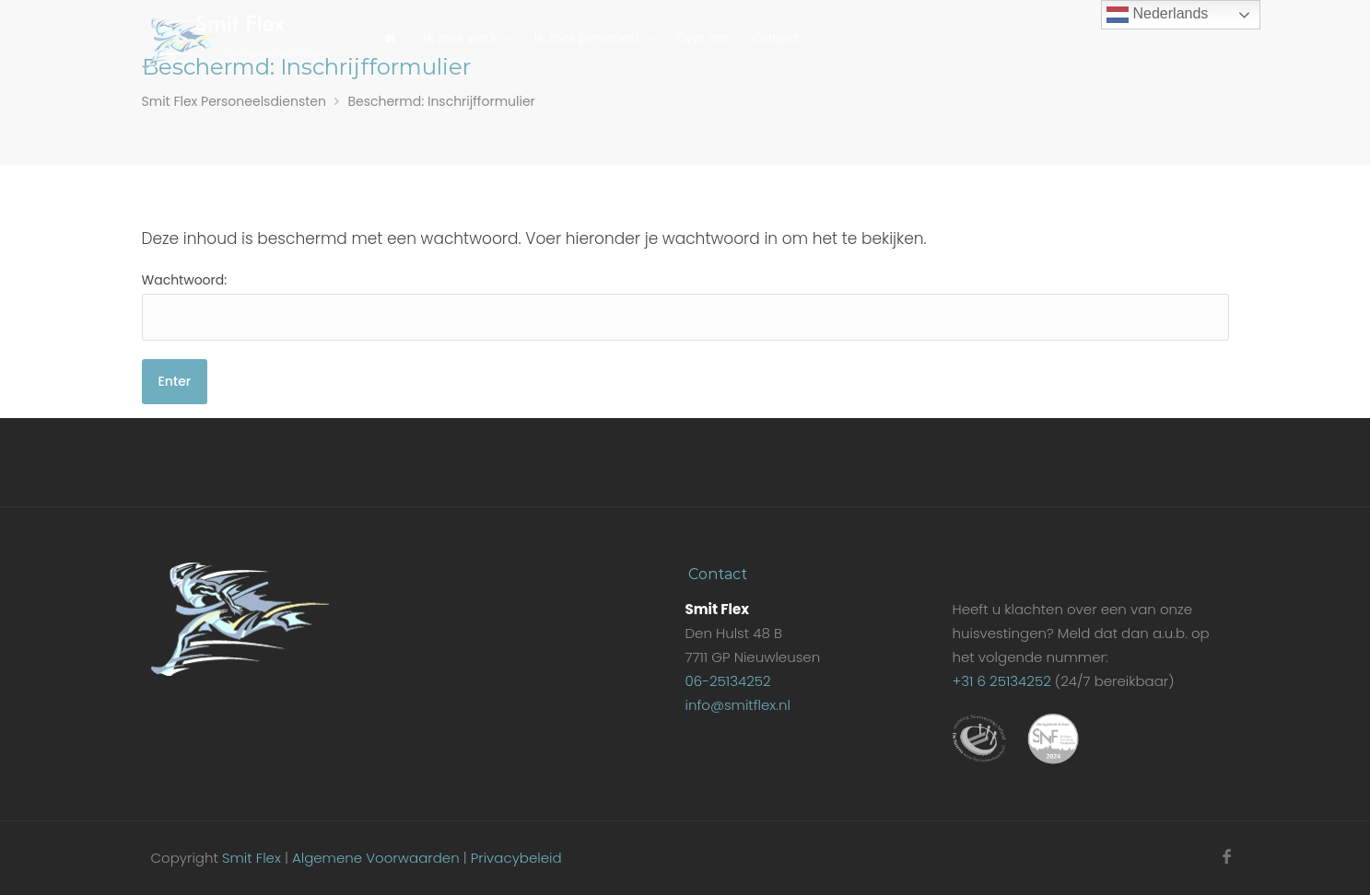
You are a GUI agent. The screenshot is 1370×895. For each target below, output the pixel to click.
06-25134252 (727, 681)
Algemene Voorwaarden (376, 857)
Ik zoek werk (460, 37)
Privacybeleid (516, 857)
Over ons (703, 37)
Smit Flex (251, 857)
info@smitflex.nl (737, 705)
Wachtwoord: (685, 306)
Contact (775, 37)
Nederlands (1157, 15)
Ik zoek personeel (586, 37)
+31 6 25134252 (1001, 681)
